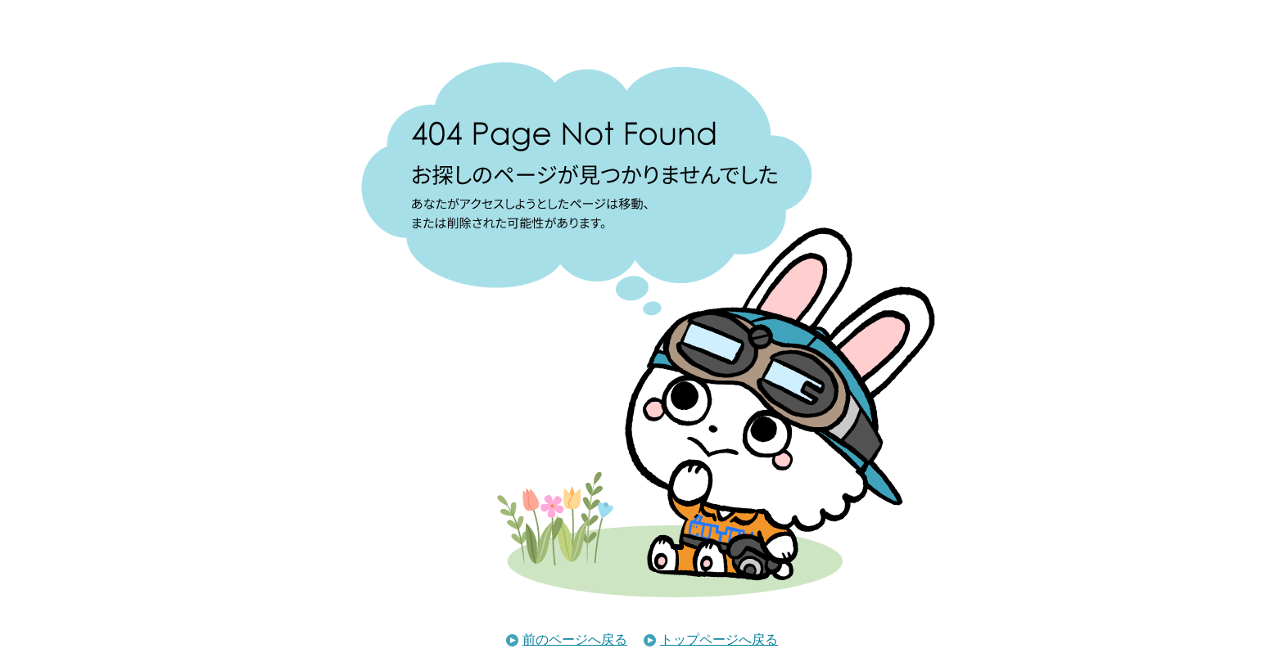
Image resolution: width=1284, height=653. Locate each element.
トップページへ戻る (711, 639)
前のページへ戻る (566, 639)
